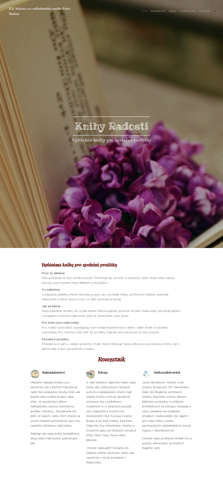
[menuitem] (195, 11)
